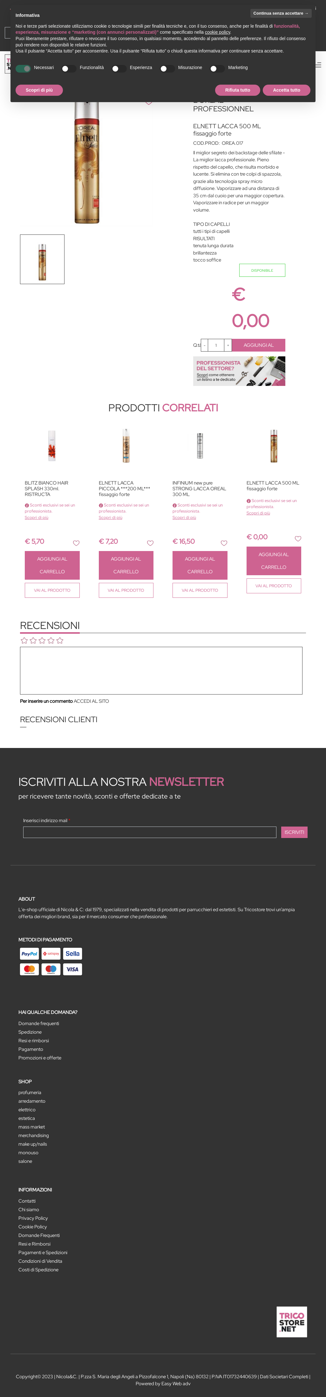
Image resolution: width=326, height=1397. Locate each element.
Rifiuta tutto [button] (237, 90)
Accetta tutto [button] (286, 90)
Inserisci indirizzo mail (47, 820)
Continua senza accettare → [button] (281, 13)
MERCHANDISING (33, 1135)
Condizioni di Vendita (40, 1261)
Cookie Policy (32, 1227)
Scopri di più (36, 517)
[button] (76, 543)
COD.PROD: (206, 143)
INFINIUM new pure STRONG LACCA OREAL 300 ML (199, 488)
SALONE (25, 1161)
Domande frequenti (38, 1023)
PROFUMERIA (29, 1092)
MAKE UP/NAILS (32, 1144)
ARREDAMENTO (31, 1101)
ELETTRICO (27, 1110)
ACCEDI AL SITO (91, 701)
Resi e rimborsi (33, 1040)
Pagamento (30, 1049)
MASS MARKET (31, 1127)
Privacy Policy (33, 1218)
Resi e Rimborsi (34, 1244)
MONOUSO (28, 1152)
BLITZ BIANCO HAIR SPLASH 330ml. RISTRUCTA (46, 488)
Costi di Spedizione (38, 1270)
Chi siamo (28, 1209)
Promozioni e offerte (39, 1058)
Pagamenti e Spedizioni (42, 1252)
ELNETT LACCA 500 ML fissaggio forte (273, 486)
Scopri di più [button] (39, 90)
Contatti (27, 1201)
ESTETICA (26, 1118)
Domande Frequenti (39, 1235)
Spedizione (30, 1032)
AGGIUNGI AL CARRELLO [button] (259, 347)
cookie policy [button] (217, 32)
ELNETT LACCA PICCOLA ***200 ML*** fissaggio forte (124, 488)
